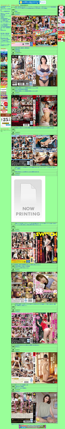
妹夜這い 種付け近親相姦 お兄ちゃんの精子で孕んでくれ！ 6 (27, 264)
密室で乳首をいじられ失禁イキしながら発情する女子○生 (27, 171)
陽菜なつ (20, 266)
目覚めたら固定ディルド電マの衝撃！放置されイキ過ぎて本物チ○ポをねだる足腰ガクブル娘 (34, 127)
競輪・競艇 (5, 33)
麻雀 (8, 33)
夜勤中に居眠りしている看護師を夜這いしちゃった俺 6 (26, 87)
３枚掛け (2, 17)
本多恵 (16, 266)
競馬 (1, 33)
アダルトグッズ (4, 41)
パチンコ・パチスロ (5, 34)
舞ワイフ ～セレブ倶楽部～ (21, 388)
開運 (7, 38)
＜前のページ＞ (14, 424)
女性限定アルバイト (5, 45)
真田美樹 (22, 89)
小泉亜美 (22, 386)
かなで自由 (17, 89)
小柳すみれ (17, 386)
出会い (8, 44)
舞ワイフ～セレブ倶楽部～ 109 (21, 384)
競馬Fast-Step (3, 30)
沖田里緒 (28, 266)
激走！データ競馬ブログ (6, 21)
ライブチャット (4, 44)
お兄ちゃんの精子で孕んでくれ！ (22, 267)
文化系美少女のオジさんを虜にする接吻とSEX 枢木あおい (27, 345)
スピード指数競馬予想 (5, 11)
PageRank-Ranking (4, 18)
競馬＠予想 (3, 7)
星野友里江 (17, 49)
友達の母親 (17, 51)
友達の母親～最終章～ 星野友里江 (22, 47)
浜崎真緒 (26, 89)
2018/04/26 (17, 14)
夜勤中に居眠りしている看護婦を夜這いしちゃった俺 (26, 90)
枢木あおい (17, 346)
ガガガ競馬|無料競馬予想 (6, 26)
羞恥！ (16, 11)
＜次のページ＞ (20, 424)
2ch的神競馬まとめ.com (5, 6)
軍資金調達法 (3, 38)
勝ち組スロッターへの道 (6, 15)
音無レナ (24, 266)
